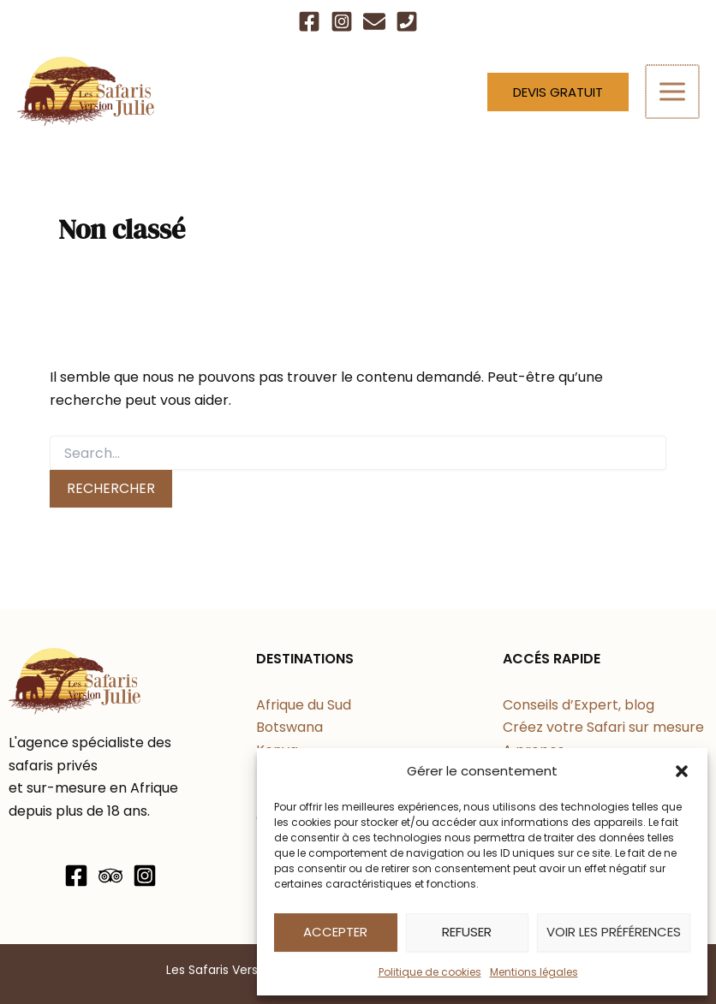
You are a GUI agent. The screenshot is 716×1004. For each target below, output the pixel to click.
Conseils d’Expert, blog (578, 705)
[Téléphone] (407, 21)
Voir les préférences (613, 932)
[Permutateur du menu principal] (673, 91)
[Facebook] (309, 21)
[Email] (374, 21)
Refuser (467, 932)
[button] (681, 771)
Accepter (335, 932)
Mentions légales (534, 972)
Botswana (289, 727)
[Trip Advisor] (110, 876)
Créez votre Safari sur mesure (603, 727)
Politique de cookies (430, 972)
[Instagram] (342, 21)
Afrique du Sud (303, 705)
